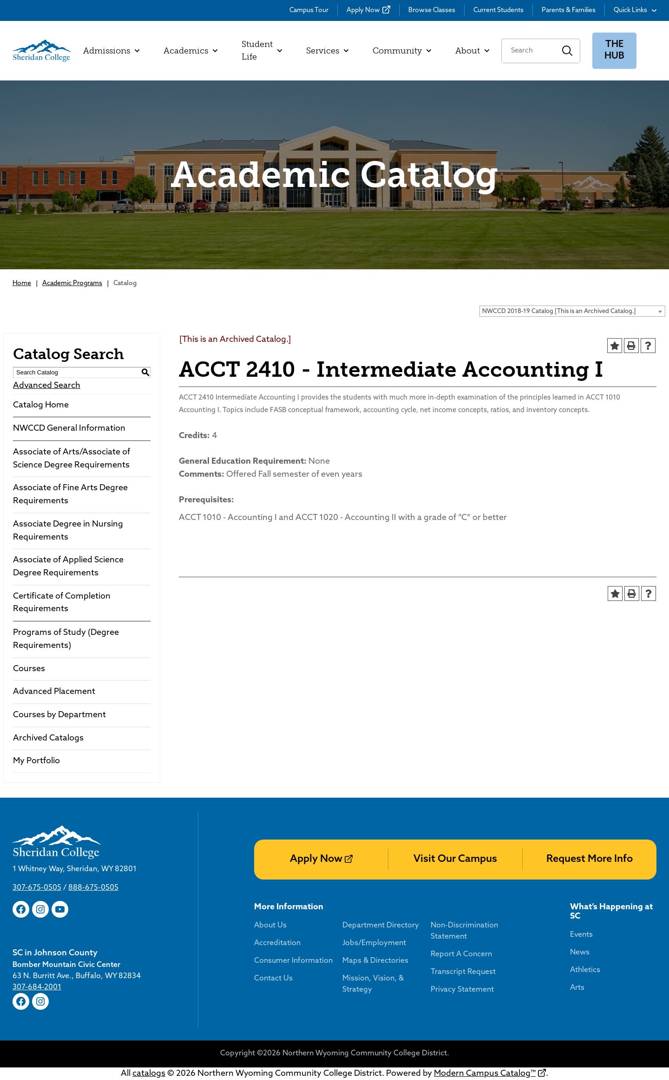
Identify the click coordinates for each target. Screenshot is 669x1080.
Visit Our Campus (455, 859)
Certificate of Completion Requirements (62, 603)
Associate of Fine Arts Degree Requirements (70, 495)
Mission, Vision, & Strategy (373, 984)
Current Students (498, 10)
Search (567, 51)
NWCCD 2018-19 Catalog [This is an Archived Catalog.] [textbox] (559, 311)
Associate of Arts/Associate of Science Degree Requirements (71, 459)
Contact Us (273, 978)
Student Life (262, 50)
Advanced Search (46, 385)
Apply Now (363, 10)
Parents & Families (569, 10)
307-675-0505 (37, 888)
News (580, 952)
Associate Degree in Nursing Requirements (68, 531)
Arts (577, 988)
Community (402, 51)
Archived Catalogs (48, 738)
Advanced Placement (54, 691)
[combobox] (572, 311)
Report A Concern (461, 954)
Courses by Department (59, 715)
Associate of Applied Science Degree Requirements (68, 567)
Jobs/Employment (374, 943)
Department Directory (380, 925)
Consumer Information (293, 961)
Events (581, 935)
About (472, 51)
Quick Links (635, 10)
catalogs (148, 1073)
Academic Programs (72, 283)
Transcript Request (463, 972)
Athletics (585, 970)
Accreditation (277, 943)
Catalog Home (41, 405)
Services (327, 51)
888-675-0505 (93, 888)
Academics (190, 51)
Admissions (111, 51)
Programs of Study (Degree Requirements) (66, 639)
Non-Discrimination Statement (464, 931)
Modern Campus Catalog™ (485, 1073)
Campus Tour (308, 10)
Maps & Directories (375, 961)
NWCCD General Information (69, 428)
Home (22, 283)
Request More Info (589, 859)
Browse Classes (431, 10)
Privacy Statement (462, 989)
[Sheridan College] (42, 50)
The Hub (614, 50)
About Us (270, 925)
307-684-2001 (37, 987)
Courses (29, 669)
